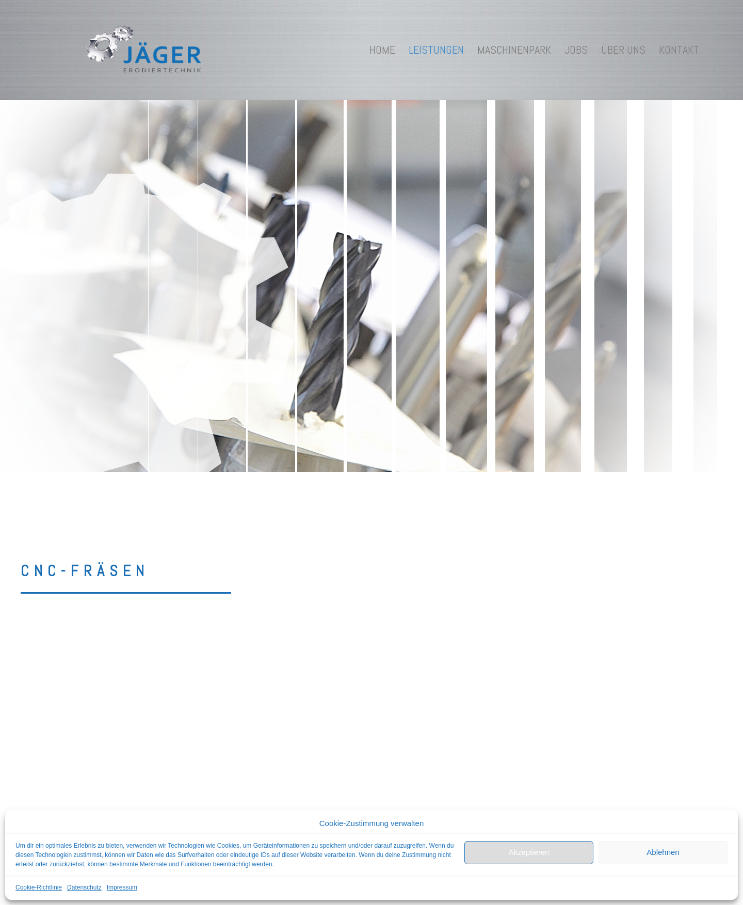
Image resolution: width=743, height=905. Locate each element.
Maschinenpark (514, 49)
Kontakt (679, 49)
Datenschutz (84, 887)
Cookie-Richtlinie (38, 887)
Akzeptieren (528, 852)
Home (382, 49)
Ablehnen (663, 852)
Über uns (623, 49)
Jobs (576, 49)
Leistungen (436, 49)
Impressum (122, 887)
